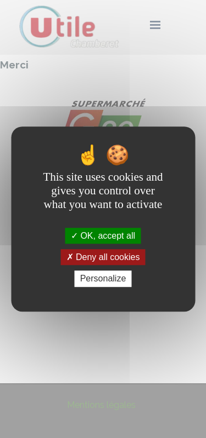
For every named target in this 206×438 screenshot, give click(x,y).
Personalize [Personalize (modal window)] (103, 279)
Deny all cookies (103, 257)
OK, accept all (103, 235)
